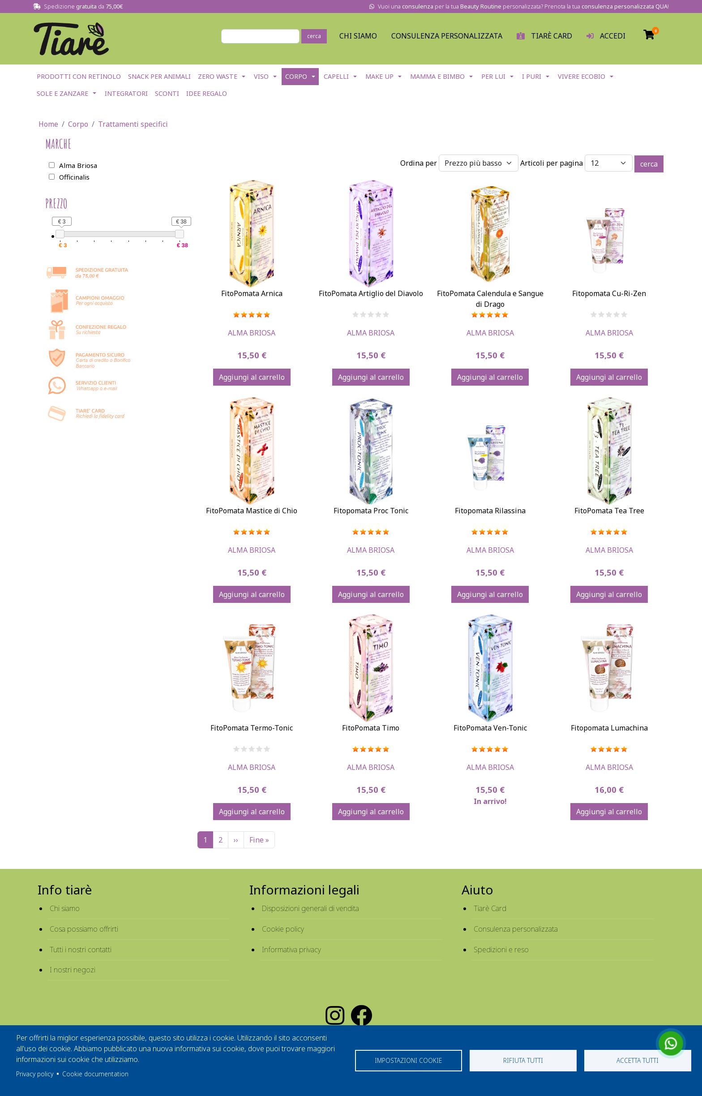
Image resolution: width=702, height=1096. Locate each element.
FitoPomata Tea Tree (609, 511)
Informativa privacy (291, 949)
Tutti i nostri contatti (80, 949)
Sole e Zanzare (62, 93)
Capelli (336, 76)
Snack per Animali (159, 76)
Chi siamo (65, 908)
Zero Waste (217, 76)
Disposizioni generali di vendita (310, 908)
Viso (261, 76)
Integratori (126, 93)
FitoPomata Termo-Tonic (251, 728)
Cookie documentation (95, 1074)
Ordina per (418, 163)
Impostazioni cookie (408, 1060)
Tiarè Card (490, 908)
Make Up (379, 76)
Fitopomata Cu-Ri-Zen (609, 293)
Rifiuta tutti (523, 1060)
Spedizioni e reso (501, 949)
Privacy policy (34, 1074)
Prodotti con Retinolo (79, 76)
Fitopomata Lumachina (609, 728)
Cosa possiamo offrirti (84, 929)
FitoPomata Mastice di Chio (251, 511)
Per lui (493, 76)
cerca (314, 36)
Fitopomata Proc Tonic (371, 511)
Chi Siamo (358, 36)
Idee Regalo (206, 93)
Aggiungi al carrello (252, 377)
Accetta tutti (637, 1060)
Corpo (296, 76)
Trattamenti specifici (133, 124)
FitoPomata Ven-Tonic (490, 728)
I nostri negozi (72, 970)
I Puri (531, 76)
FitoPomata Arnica (252, 293)
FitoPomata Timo (370, 728)
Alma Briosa (251, 333)
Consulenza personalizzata (446, 36)
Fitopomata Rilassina (490, 511)
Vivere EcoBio (581, 76)
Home (48, 124)
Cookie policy (283, 929)
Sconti (167, 93)
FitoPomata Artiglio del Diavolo (371, 293)
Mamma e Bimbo (437, 76)
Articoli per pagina (551, 163)
